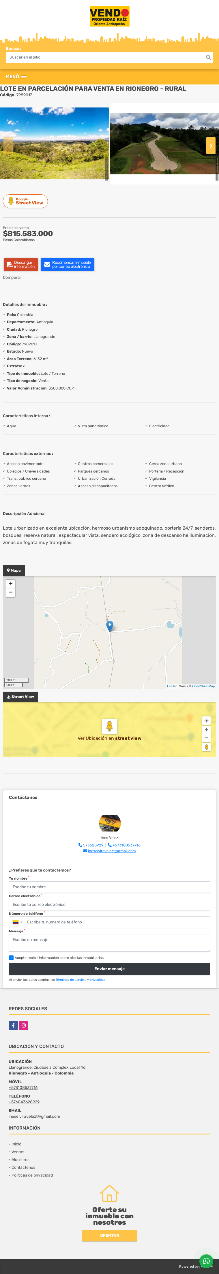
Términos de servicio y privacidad (81, 980)
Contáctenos (23, 1167)
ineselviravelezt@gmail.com (112, 851)
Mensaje (17, 931)
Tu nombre (19, 878)
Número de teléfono (27, 913)
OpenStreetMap (203, 686)
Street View (26, 201)
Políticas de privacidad (32, 1175)
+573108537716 (127, 845)
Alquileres (20, 1159)
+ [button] (11, 584)
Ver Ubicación (93, 738)
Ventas (18, 1151)
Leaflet (172, 686)
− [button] (11, 592)
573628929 (93, 845)
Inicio (16, 1144)
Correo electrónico (25, 895)
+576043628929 (24, 1102)
